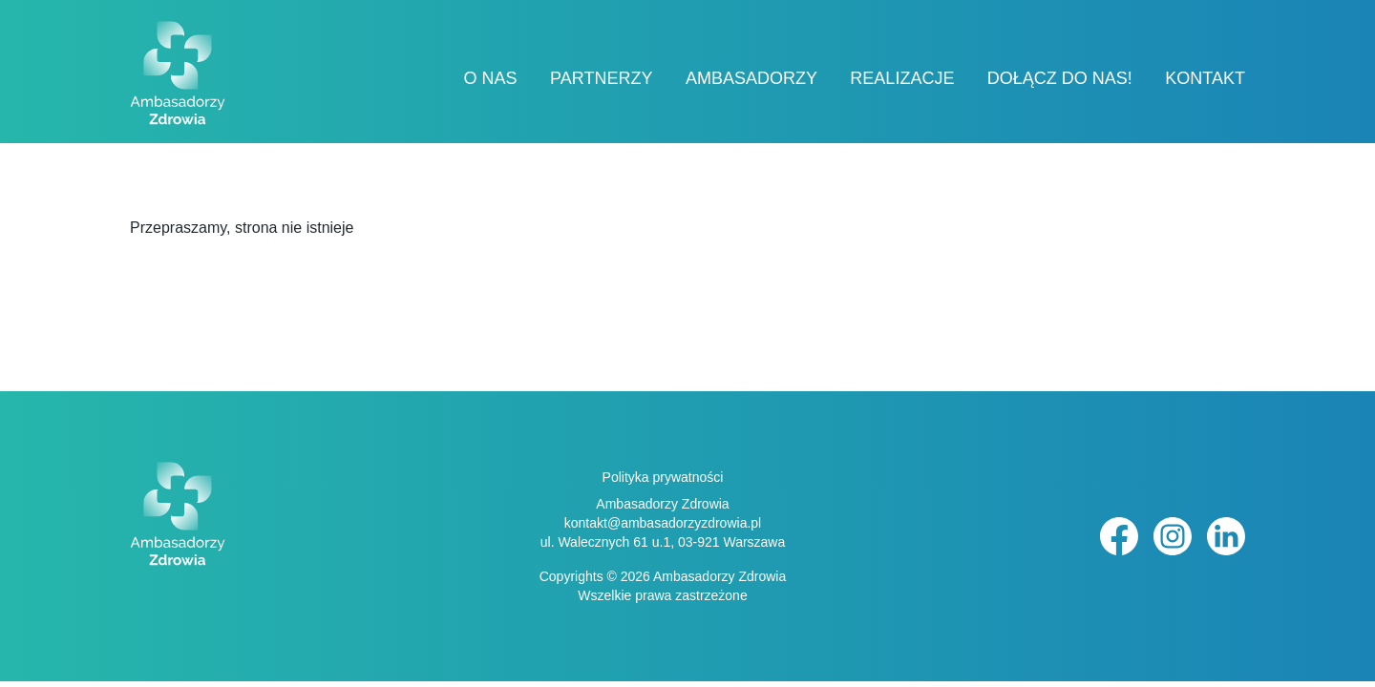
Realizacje (902, 78)
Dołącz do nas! (1059, 78)
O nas (491, 78)
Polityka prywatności (663, 477)
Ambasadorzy (751, 78)
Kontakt (1205, 78)
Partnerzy (601, 78)
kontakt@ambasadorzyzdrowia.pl (662, 523)
